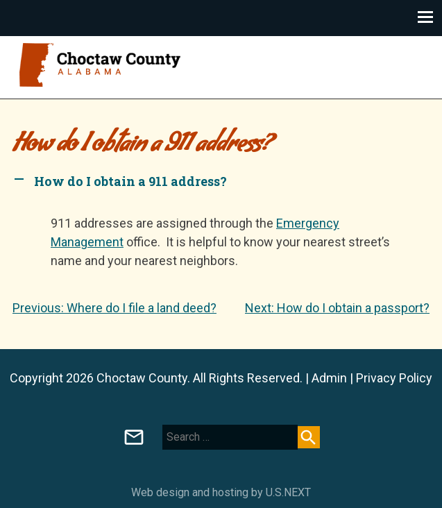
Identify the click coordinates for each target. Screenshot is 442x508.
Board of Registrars (134, 437)
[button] (221, 181)
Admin (329, 378)
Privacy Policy (394, 378)
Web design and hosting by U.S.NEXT (221, 492)
